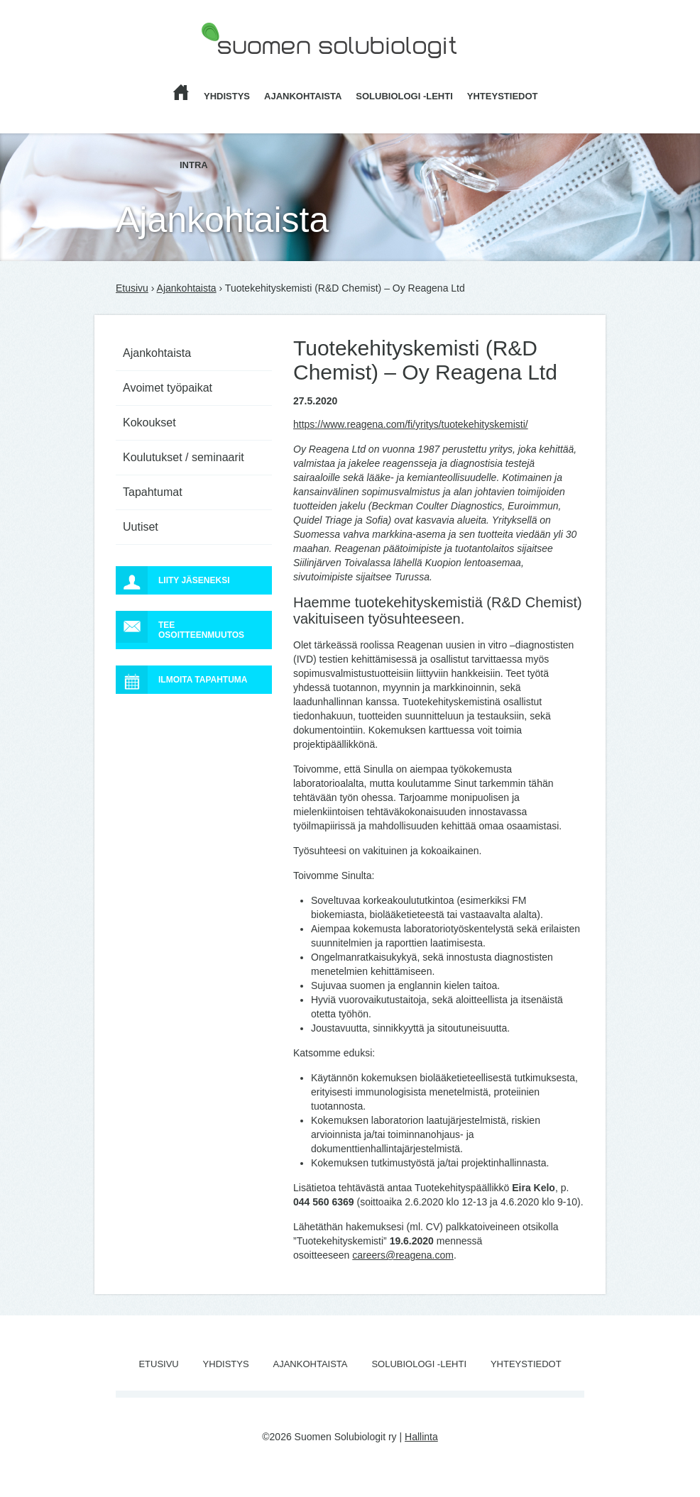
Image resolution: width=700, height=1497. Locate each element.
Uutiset (140, 527)
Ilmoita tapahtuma (182, 679)
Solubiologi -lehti (404, 96)
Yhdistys (227, 96)
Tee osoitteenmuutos (180, 627)
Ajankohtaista (302, 96)
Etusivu (132, 288)
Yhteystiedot (502, 96)
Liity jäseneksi (172, 580)
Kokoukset (149, 422)
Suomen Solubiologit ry (252, 67)
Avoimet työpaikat (167, 388)
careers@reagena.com (403, 1255)
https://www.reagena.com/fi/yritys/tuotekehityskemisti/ (410, 424)
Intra (194, 165)
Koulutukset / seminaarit (183, 457)
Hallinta (421, 1436)
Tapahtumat (152, 492)
